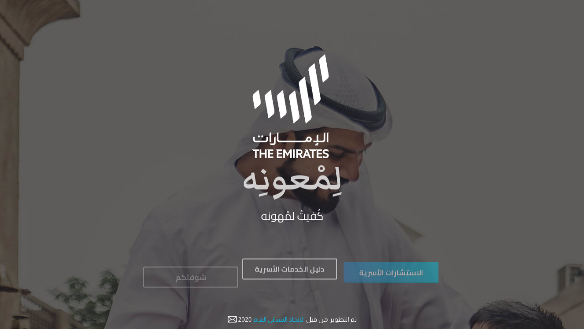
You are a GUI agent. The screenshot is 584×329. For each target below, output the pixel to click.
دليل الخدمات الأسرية (289, 272)
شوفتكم (191, 281)
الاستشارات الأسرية (391, 277)
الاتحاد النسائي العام (278, 319)
